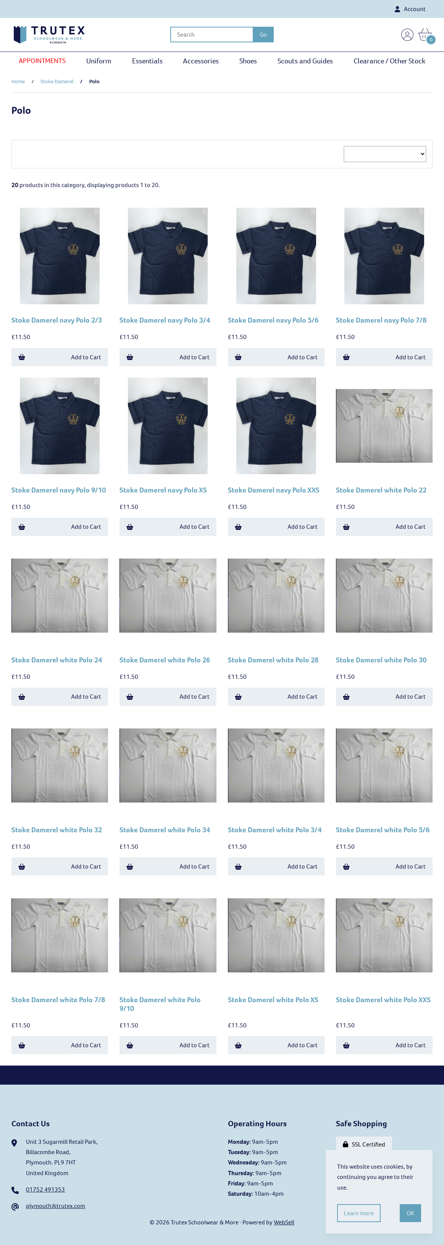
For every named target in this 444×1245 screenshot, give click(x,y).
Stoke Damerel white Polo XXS (383, 999)
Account (410, 9)
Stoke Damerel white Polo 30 (381, 660)
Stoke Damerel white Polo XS (273, 999)
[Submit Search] (263, 34)
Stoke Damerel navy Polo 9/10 (58, 490)
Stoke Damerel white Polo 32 (56, 830)
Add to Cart (59, 357)
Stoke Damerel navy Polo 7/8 (381, 320)
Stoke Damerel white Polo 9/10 (160, 1004)
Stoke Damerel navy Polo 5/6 (273, 320)
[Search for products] (211, 34)
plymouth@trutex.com (55, 1206)
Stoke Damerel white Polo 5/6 (382, 830)
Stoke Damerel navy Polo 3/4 (164, 320)
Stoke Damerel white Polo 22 (381, 490)
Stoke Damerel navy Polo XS (163, 490)
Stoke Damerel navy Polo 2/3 (56, 320)
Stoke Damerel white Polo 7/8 (58, 999)
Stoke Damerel (56, 81)
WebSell (284, 1222)
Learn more (359, 1213)
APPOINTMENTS (42, 60)
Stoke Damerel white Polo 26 (164, 660)
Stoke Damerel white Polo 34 (164, 830)
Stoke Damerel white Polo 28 (273, 660)
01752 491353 (45, 1189)
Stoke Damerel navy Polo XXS (274, 490)
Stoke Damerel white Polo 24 (56, 660)
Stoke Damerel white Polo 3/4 (274, 830)
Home (18, 81)
